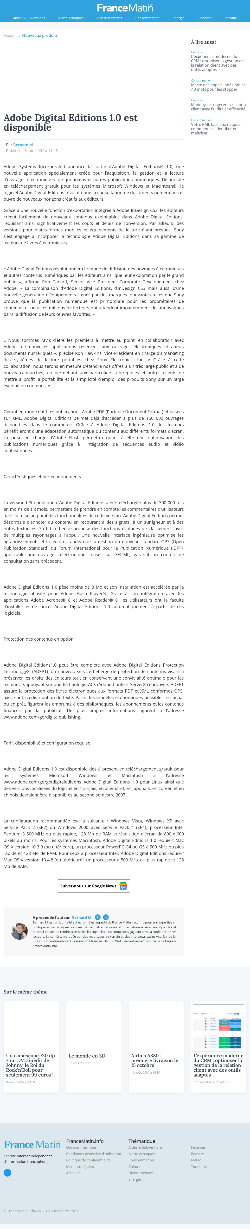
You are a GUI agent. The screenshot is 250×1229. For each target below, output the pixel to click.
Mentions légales (80, 1166)
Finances (205, 18)
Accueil (10, 35)
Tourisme (199, 1166)
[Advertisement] (94, 74)
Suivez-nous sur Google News (93, 886)
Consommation (147, 18)
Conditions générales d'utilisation (93, 1154)
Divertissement (141, 1173)
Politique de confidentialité (88, 1160)
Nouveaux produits (40, 35)
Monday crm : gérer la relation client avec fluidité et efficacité (218, 107)
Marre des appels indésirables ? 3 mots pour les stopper (218, 87)
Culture (134, 1166)
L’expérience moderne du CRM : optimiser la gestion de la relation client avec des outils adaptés (217, 63)
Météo (196, 1160)
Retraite (231, 18)
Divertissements (109, 18)
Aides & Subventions (29, 18)
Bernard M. (23, 144)
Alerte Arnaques (70, 18)
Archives (73, 1173)
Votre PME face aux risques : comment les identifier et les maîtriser (217, 129)
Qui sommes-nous (81, 1147)
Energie (179, 18)
